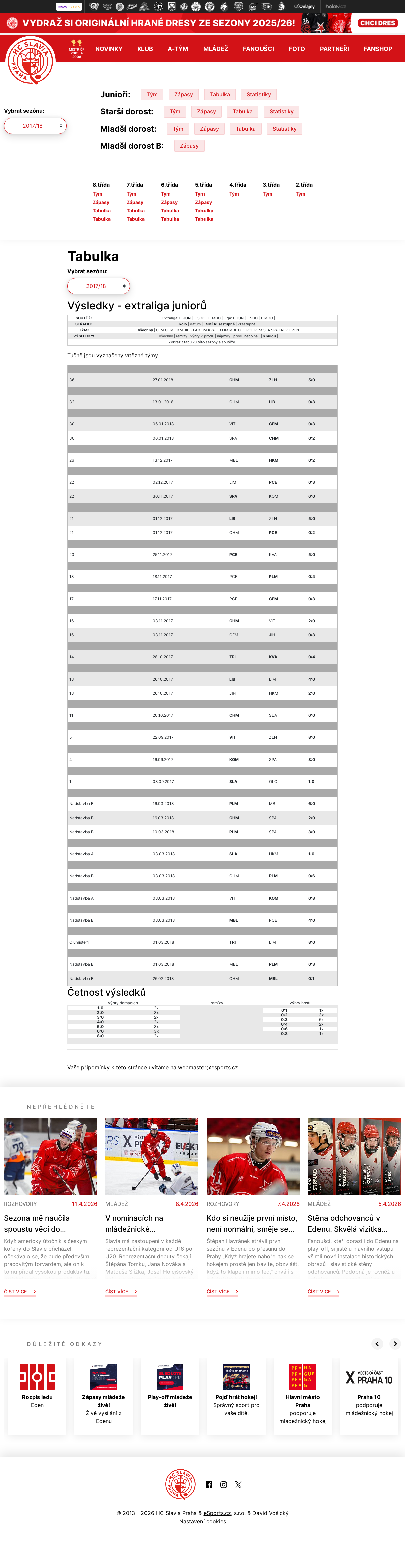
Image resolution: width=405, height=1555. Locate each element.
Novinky (108, 46)
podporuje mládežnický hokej (303, 1391)
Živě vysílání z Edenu (103, 1391)
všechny (166, 333)
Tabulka (220, 92)
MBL (233, 327)
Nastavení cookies (202, 1518)
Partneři (334, 46)
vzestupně (246, 321)
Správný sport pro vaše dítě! (236, 1387)
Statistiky (259, 92)
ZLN (295, 327)
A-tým (178, 46)
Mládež (215, 46)
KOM (202, 327)
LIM (225, 327)
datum (195, 321)
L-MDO (267, 315)
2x (156, 1005)
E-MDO (214, 315)
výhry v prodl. (202, 333)
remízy (181, 333)
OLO (241, 327)
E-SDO (199, 315)
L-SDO (252, 315)
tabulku (190, 339)
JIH (187, 327)
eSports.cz (217, 1510)
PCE (249, 327)
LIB (218, 327)
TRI (281, 327)
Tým (152, 92)
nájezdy (223, 333)
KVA (211, 327)
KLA (194, 327)
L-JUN (238, 315)
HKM (179, 327)
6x (321, 1017)
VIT (288, 327)
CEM (160, 327)
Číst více (20, 1289)
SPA (274, 327)
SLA (266, 327)
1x (321, 1007)
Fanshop (378, 46)
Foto (297, 46)
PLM (258, 327)
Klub (145, 46)
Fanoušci (258, 46)
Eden (37, 1383)
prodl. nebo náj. (246, 333)
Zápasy (183, 92)
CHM (169, 327)
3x (156, 1010)
